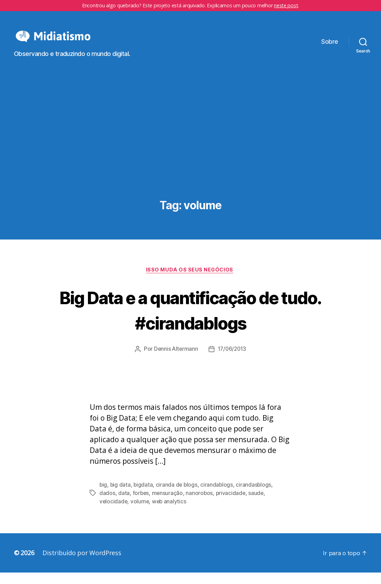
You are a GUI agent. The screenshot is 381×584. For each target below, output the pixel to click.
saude (258, 504)
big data (121, 496)
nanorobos (200, 504)
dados (107, 504)
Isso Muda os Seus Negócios (190, 281)
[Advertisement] (190, 157)
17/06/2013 (232, 360)
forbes (141, 504)
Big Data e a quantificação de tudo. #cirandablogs (190, 320)
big (103, 496)
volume (140, 512)
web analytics (170, 512)
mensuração (168, 504)
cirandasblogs (256, 496)
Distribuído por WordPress (81, 564)
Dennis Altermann (174, 360)
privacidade (232, 504)
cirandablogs (218, 496)
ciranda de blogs (178, 496)
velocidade (113, 512)
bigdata (144, 496)
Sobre (329, 46)
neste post (286, 5)
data (124, 504)
